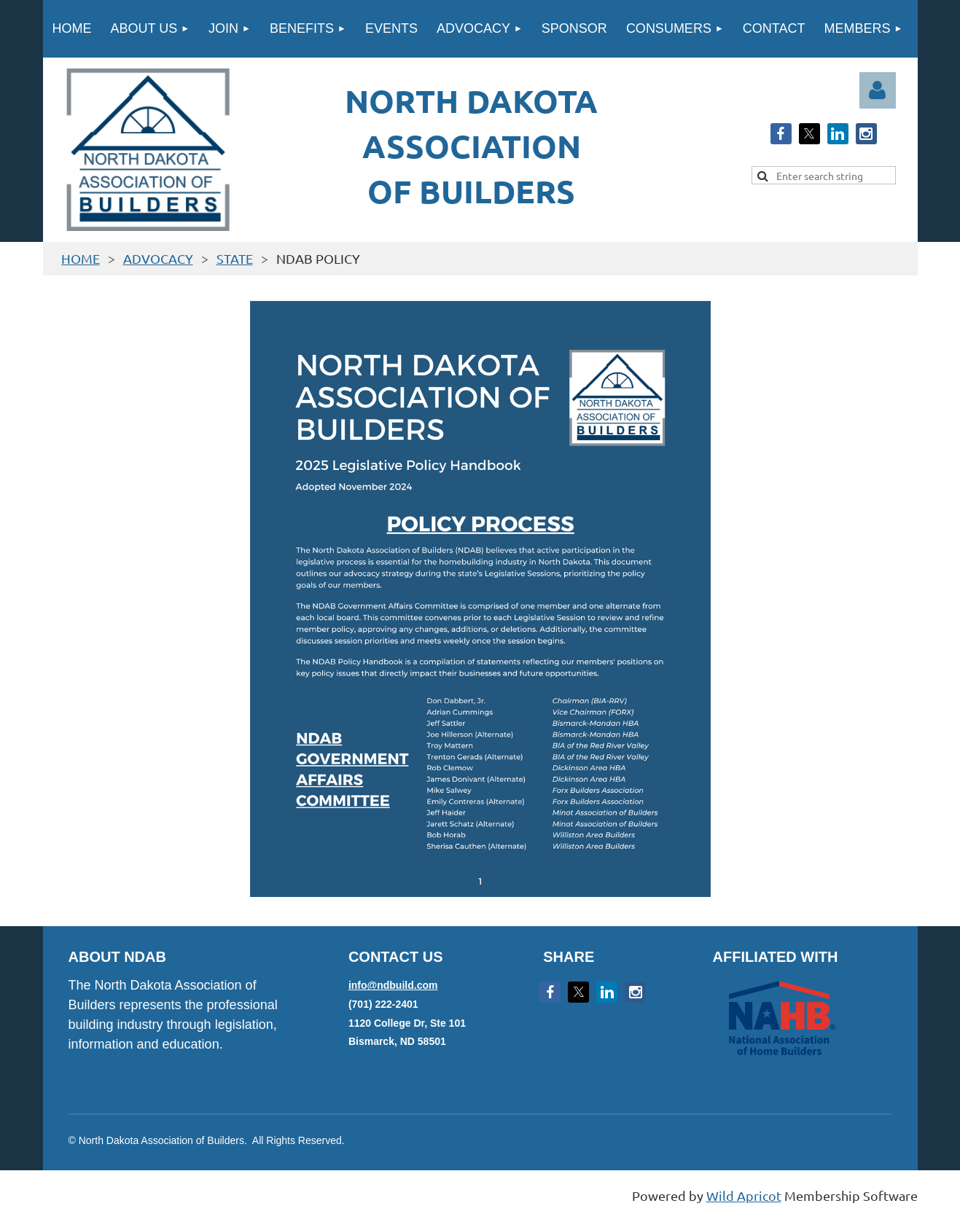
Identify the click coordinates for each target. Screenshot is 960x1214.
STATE (234, 258)
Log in (877, 90)
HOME (80, 258)
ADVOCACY (158, 258)
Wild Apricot (743, 1195)
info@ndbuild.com (393, 985)
